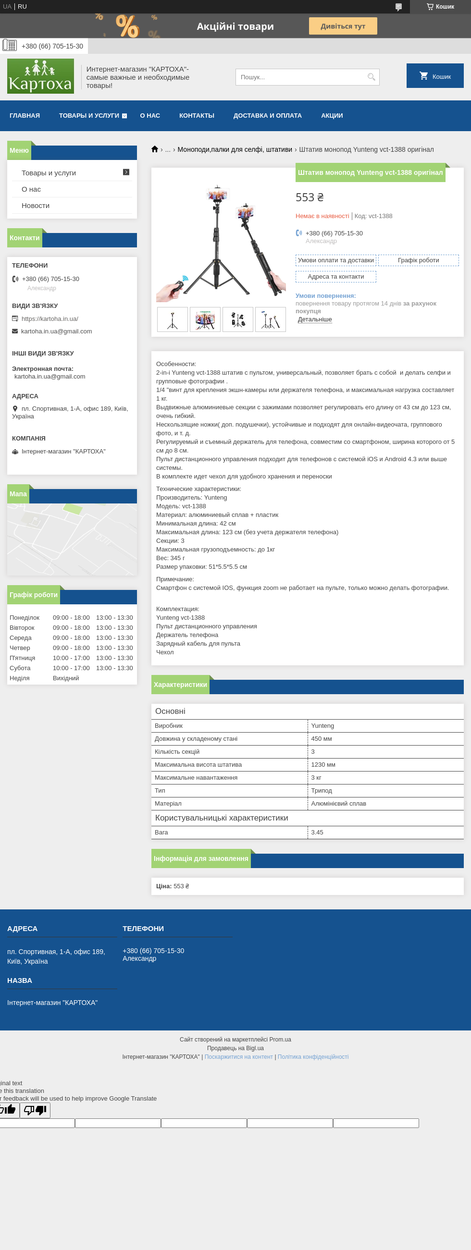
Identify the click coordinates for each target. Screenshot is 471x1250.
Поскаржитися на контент (239, 1057)
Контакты (196, 115)
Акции (332, 115)
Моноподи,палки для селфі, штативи (235, 149)
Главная (25, 115)
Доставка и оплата (268, 115)
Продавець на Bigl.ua (235, 1048)
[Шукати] (371, 77)
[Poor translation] (35, 1110)
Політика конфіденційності (313, 1057)
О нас (150, 115)
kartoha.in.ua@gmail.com (56, 331)
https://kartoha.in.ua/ (50, 318)
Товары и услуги (89, 115)
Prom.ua (280, 1039)
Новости (36, 205)
